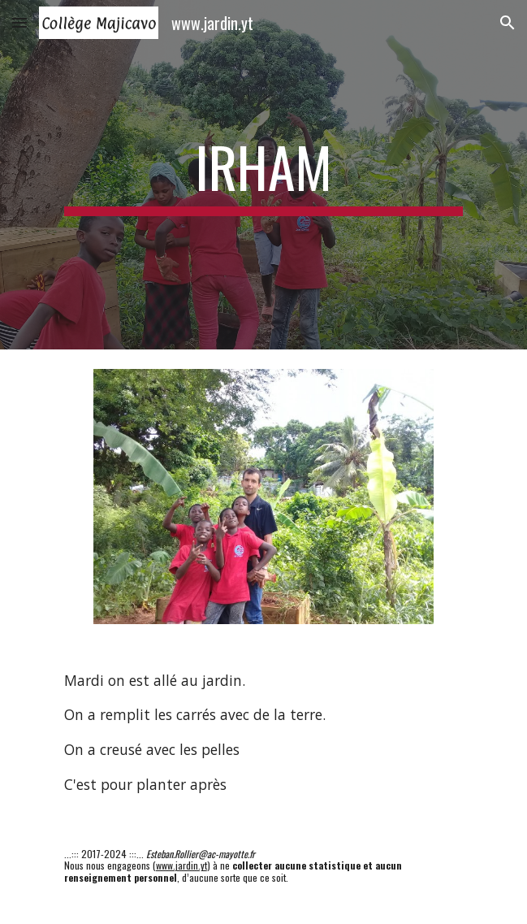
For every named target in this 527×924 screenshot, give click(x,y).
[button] (19, 22)
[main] (263, 175)
